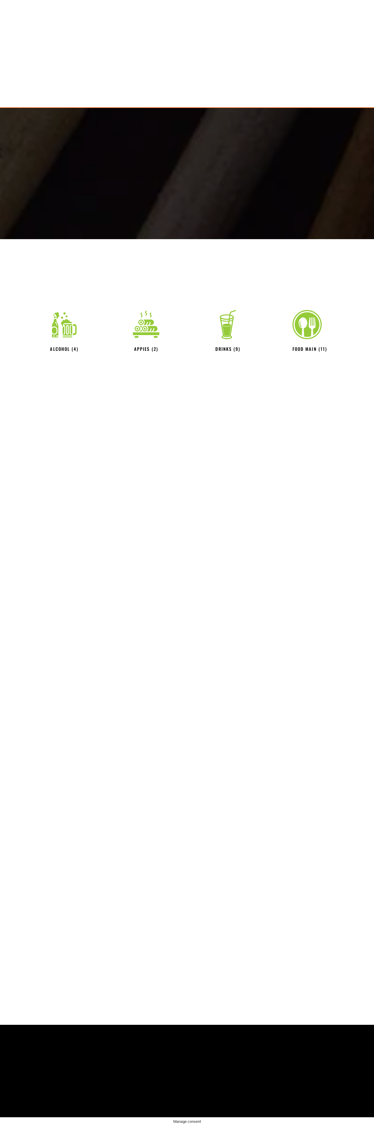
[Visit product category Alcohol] (64, 331)
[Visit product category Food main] (309, 331)
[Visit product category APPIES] (146, 331)
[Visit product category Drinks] (228, 331)
